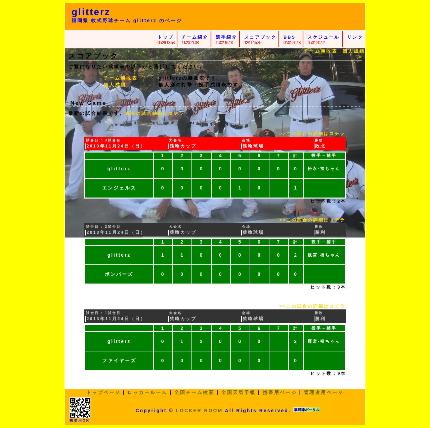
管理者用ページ (324, 392)
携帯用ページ (280, 392)
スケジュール (323, 37)
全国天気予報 (238, 392)
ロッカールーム (147, 392)
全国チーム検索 (194, 392)
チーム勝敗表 (320, 51)
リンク (355, 37)
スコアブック (260, 37)
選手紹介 (226, 37)
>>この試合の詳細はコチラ (313, 133)
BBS (290, 37)
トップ (166, 37)
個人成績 (353, 51)
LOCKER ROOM (199, 410)
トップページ (103, 392)
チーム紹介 (194, 37)
